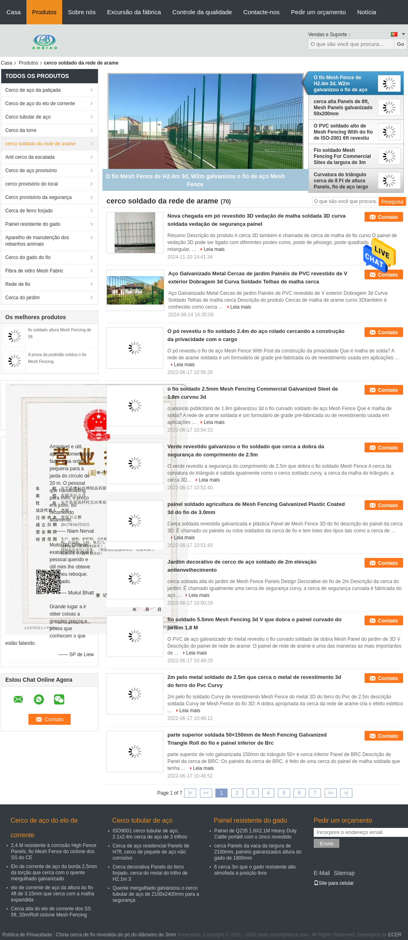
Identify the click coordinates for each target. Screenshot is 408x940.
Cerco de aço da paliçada (33, 90)
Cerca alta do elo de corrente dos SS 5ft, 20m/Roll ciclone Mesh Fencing (51, 912)
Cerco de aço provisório (31, 170)
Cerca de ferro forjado (29, 211)
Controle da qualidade (202, 12)
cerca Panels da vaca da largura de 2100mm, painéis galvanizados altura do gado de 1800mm (258, 852)
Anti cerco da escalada (29, 157)
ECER (394, 935)
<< (206, 793)
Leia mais (214, 249)
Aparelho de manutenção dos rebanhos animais (37, 241)
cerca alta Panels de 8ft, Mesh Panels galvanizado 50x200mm (343, 108)
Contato (388, 217)
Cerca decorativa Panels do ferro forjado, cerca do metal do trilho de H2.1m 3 (150, 873)
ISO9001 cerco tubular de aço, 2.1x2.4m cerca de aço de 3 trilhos (150, 834)
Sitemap (344, 873)
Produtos (44, 12)
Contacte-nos (261, 12)
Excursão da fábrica (134, 12)
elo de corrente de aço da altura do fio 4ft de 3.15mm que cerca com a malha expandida (52, 894)
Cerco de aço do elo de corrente (40, 103)
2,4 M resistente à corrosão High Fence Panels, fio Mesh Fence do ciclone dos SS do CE (53, 851)
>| (346, 793)
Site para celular (334, 883)
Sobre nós (81, 12)
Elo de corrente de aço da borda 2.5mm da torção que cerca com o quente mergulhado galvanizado (54, 873)
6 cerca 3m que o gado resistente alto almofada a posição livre (255, 870)
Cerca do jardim (22, 297)
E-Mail (322, 873)
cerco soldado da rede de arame (40, 144)
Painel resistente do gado (32, 224)
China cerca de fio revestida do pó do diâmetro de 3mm (116, 935)
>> (331, 793)
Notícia (366, 12)
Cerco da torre (21, 130)
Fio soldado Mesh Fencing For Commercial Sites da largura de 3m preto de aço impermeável (344, 156)
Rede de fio (17, 284)
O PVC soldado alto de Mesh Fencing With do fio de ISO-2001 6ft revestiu (343, 132)
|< (190, 793)
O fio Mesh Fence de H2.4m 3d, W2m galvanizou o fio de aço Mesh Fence (340, 84)
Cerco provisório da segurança (38, 197)
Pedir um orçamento (318, 12)
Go (400, 44)
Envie (326, 844)
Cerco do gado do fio (27, 257)
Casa (14, 12)
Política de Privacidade (27, 935)
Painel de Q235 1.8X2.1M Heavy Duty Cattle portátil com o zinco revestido (255, 834)
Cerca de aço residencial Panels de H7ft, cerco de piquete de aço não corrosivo (151, 852)
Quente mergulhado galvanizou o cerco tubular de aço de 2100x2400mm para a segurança (156, 894)
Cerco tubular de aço (27, 117)
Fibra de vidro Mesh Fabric (34, 271)
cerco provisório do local (31, 184)
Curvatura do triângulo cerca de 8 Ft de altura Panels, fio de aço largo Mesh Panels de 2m (341, 181)
